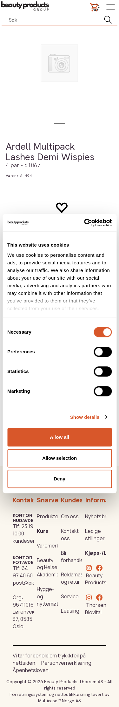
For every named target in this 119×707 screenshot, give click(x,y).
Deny (59, 478)
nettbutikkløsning (72, 694)
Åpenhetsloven (31, 670)
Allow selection (59, 458)
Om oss (70, 516)
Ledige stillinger (95, 534)
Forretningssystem (29, 694)
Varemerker (50, 545)
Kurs (42, 530)
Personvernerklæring (66, 662)
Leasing (70, 610)
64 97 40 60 (23, 572)
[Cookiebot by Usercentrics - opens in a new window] (85, 223)
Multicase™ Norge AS (59, 701)
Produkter (48, 516)
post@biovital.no (32, 582)
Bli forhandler (73, 556)
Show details (85, 417)
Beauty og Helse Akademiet (49, 567)
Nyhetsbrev (98, 516)
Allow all (59, 437)
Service (70, 596)
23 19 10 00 (23, 530)
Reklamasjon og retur (76, 578)
